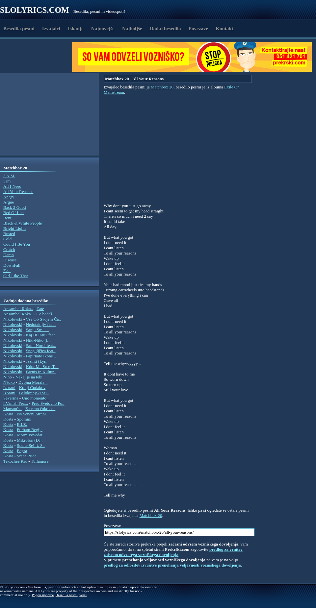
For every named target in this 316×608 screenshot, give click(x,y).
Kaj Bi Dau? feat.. (41, 334)
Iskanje (76, 28)
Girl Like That (15, 275)
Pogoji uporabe (43, 595)
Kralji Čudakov (32, 387)
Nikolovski (12, 319)
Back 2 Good (14, 207)
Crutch (9, 249)
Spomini (24, 419)
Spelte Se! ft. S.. (31, 445)
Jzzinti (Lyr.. (36, 361)
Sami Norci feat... (41, 345)
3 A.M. (9, 175)
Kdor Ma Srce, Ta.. (42, 366)
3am (7, 181)
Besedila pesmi (19, 28)
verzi (83, 595)
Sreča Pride (27, 455)
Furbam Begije (29, 429)
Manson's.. (12, 408)
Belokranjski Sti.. (34, 392)
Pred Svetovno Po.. (48, 403)
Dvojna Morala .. (33, 382)
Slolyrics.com (34, 10)
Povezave (198, 28)
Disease (9, 259)
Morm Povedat (29, 434)
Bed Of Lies (13, 212)
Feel (7, 270)
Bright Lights (14, 228)
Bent (7, 217)
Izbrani (9, 387)
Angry (8, 196)
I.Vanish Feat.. (15, 403)
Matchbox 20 (162, 87)
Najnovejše (103, 28)
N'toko (9, 382)
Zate (40, 308)
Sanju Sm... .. (37, 329)
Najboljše (132, 28)
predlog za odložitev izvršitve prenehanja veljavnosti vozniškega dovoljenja (172, 565)
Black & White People (22, 223)
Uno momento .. (36, 398)
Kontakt (224, 28)
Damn (8, 254)
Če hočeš (44, 313)
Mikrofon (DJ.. (29, 440)
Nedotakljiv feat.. (41, 324)
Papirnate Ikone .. (41, 355)
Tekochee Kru (15, 461)
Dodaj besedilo (165, 28)
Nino (7, 377)
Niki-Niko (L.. (38, 340)
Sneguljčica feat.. (41, 350)
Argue (8, 202)
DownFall (11, 265)
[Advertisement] (38, 57)
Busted (9, 233)
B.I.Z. (22, 424)
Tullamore (40, 461)
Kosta (8, 413)
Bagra (22, 450)
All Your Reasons (18, 191)
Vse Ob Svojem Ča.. (43, 319)
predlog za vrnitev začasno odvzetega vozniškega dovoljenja (173, 552)
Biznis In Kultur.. (41, 371)
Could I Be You (16, 244)
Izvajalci (51, 28)
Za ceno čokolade (40, 408)
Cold (7, 238)
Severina (10, 398)
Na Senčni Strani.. (32, 413)
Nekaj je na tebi (28, 377)
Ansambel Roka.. (18, 308)
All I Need (12, 186)
